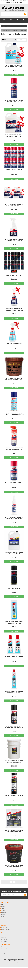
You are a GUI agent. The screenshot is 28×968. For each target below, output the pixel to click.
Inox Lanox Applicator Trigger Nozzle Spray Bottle (14, 344)
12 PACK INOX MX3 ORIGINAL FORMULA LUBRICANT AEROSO (14, 170)
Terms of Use (4, 946)
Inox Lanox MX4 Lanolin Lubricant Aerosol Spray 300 (14, 413)
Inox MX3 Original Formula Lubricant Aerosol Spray (14, 483)
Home (3, 30)
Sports (2, 908)
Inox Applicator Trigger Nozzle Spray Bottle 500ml (14, 309)
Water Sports (4, 910)
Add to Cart (14, 74)
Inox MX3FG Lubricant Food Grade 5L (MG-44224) (14, 553)
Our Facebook (4, 939)
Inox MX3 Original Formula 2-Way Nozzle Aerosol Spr (14, 448)
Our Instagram (4, 941)
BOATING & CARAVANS (11, 30)
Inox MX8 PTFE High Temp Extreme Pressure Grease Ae (14, 726)
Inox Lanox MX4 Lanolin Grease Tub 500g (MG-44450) (14, 379)
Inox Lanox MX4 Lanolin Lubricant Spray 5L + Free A (14, 66)
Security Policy (4, 953)
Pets (2, 904)
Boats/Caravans (5, 918)
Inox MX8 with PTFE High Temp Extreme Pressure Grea (14, 761)
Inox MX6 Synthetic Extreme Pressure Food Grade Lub (14, 657)
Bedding (3, 906)
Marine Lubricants (22, 30)
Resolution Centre (5, 929)
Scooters (3, 914)
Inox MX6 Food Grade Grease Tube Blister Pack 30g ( (14, 622)
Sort (15, 40)
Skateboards (4, 912)
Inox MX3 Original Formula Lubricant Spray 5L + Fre (14, 135)
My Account (4, 927)
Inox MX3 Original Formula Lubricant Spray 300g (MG (14, 100)
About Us (3, 935)
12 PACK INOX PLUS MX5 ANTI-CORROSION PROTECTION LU (14, 274)
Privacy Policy (4, 948)
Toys (2, 922)
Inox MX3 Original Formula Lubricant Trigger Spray (14, 240)
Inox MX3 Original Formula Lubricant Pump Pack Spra (14, 518)
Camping (3, 916)
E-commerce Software (12, 962)
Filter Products (6, 26)
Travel (2, 920)
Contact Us (3, 937)
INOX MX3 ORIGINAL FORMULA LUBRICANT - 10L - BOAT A (14, 205)
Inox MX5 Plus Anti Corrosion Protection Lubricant (14, 587)
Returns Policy (4, 950)
